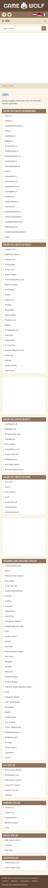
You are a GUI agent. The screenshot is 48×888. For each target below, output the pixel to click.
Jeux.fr (7, 487)
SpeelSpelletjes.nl (12, 166)
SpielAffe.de (10, 439)
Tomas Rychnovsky (13, 566)
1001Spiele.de (10, 429)
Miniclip (8, 360)
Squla (7, 237)
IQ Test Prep (10, 345)
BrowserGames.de (12, 434)
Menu (7, 20)
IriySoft (8, 641)
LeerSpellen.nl (11, 191)
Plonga (8, 305)
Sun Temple (10, 722)
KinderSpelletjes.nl (12, 156)
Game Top (9, 812)
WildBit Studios (11, 737)
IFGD (7, 631)
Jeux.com (9, 482)
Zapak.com (9, 300)
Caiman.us (9, 807)
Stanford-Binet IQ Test (14, 350)
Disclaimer (25, 881)
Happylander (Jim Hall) (14, 626)
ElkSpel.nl (9, 141)
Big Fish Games (11, 285)
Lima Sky (8, 646)
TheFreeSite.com (12, 862)
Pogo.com (9, 269)
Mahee (8, 325)
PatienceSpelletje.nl (13, 217)
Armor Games (11, 274)
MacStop (9, 850)
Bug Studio (9, 581)
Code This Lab (11, 586)
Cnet (7, 828)
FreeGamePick (11, 818)
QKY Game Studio (12, 702)
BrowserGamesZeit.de (14, 469)
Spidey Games (11, 365)
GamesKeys (10, 370)
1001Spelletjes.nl (12, 151)
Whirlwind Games (12, 732)
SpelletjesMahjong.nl (14, 222)
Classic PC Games (12, 785)
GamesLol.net (11, 507)
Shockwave (10, 290)
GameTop (9, 355)
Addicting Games (12, 254)
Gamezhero (10, 340)
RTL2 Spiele (10, 444)
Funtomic (9, 606)
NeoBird (8, 667)
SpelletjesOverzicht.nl (14, 126)
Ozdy (7, 692)
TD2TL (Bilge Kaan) (13, 727)
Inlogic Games (11, 636)
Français (44, 14)
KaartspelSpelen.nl (13, 212)
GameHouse (10, 611)
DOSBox (8, 795)
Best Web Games (12, 464)
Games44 (9, 335)
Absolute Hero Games (14, 576)
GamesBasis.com (12, 449)
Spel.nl (8, 171)
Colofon (5, 881)
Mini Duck (9, 656)
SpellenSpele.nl (11, 201)
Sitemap (14, 881)
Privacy (34, 881)
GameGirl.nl (10, 207)
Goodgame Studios (13, 621)
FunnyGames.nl (11, 146)
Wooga (8, 742)
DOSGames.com (12, 775)
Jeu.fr (7, 497)
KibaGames (9, 310)
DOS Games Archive (13, 770)
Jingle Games (10, 315)
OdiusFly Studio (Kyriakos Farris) (18, 687)
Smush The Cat (11, 790)
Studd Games (10, 717)
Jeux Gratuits (10, 492)
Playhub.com (10, 320)
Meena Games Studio (14, 651)
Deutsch (39, 14)
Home (4, 86)
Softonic (8, 845)
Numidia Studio (11, 677)
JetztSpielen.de (11, 424)
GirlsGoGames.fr (12, 512)
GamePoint (9, 616)
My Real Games (11, 823)
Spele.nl (8, 116)
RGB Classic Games (13, 780)
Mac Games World (12, 840)
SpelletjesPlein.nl (12, 186)
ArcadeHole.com (12, 330)
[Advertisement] (24, 57)
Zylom (7, 295)
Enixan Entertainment (13, 591)
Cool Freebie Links (12, 868)
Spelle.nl (8, 121)
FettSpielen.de (11, 459)
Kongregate (10, 264)
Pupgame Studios (12, 697)
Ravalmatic (9, 707)
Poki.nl (8, 131)
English (29, 14)
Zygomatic (9, 752)
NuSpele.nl (9, 196)
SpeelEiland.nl (11, 176)
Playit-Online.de (11, 454)
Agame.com (10, 259)
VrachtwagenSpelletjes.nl (15, 232)
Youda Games (11, 747)
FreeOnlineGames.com (14, 279)
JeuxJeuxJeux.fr (11, 502)
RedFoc (8, 712)
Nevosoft (9, 672)
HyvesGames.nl (11, 181)
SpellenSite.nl (11, 161)
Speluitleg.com (11, 227)
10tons (7, 571)
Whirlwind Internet (20, 885)
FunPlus (8, 601)
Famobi (8, 596)
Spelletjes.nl (10, 136)
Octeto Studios (11, 682)
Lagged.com (10, 249)
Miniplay (8, 662)
